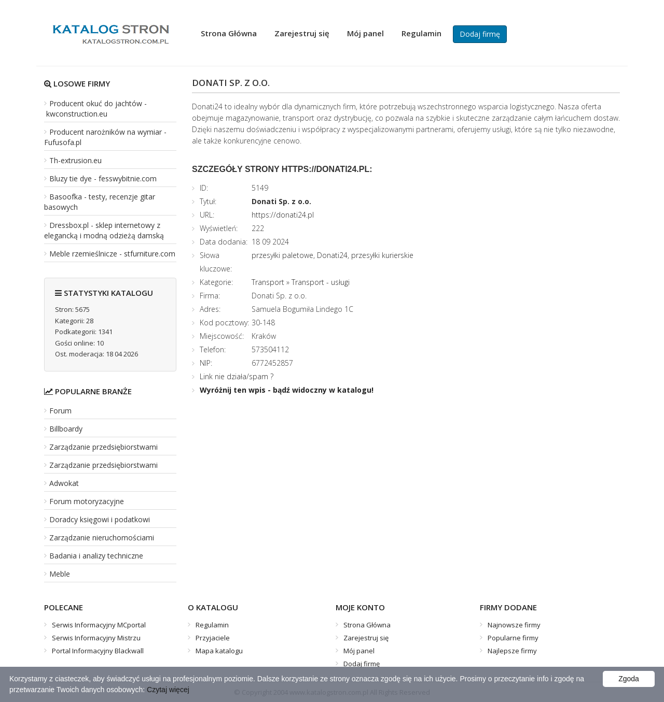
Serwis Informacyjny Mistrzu (96, 637)
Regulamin (421, 33)
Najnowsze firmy (514, 624)
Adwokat (64, 483)
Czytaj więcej (168, 689)
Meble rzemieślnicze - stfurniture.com (112, 254)
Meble (59, 574)
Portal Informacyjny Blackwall (98, 650)
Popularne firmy (513, 637)
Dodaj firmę (480, 34)
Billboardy (65, 429)
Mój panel (365, 33)
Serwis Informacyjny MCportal (99, 624)
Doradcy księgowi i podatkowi (99, 519)
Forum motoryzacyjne (86, 501)
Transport (268, 282)
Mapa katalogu (219, 650)
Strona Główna (229, 33)
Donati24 (332, 255)
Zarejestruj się (301, 33)
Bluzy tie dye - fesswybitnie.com (103, 178)
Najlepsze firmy (512, 650)
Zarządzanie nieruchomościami (101, 537)
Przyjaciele (213, 637)
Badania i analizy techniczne (96, 556)
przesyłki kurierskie (382, 255)
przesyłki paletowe (282, 255)
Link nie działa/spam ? (236, 376)
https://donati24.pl (283, 215)
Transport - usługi (321, 282)
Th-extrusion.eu (75, 160)
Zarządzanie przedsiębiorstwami (103, 447)
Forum (60, 411)
